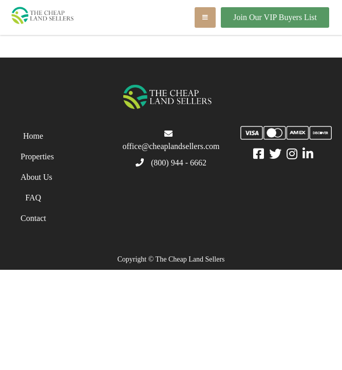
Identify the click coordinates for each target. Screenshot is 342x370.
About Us (36, 177)
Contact (33, 218)
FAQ (33, 197)
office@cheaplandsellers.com (170, 146)
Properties (37, 156)
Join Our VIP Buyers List (275, 17)
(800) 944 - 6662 (178, 162)
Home (33, 136)
